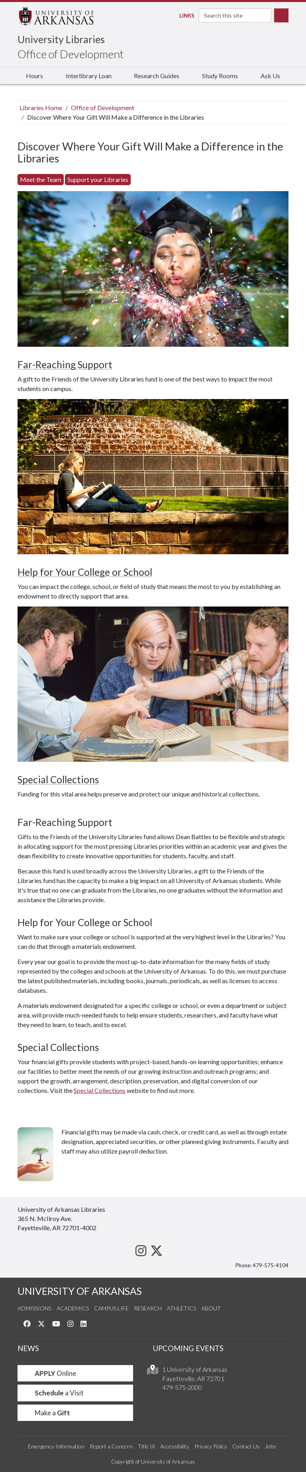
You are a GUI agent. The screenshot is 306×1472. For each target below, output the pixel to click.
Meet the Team (40, 179)
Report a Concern (111, 1446)
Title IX (146, 1446)
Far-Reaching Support (65, 364)
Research (148, 1308)
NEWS (28, 1348)
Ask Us (270, 75)
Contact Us (246, 1446)
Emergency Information (56, 1446)
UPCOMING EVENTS (188, 1348)
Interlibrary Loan (89, 75)
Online (50, 1373)
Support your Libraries (97, 179)
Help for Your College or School (85, 572)
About (211, 1308)
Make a (47, 1413)
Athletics (181, 1308)
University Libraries (61, 39)
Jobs (270, 1446)
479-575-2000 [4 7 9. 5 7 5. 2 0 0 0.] (182, 1387)
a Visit (54, 1393)
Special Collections (58, 779)
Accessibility (174, 1446)
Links (184, 15)
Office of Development (71, 54)
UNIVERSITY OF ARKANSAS (80, 1291)
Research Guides (156, 75)
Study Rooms (220, 75)
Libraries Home (41, 107)
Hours (34, 75)
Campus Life (111, 1308)
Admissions (34, 1308)
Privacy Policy (210, 1446)
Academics (73, 1308)
